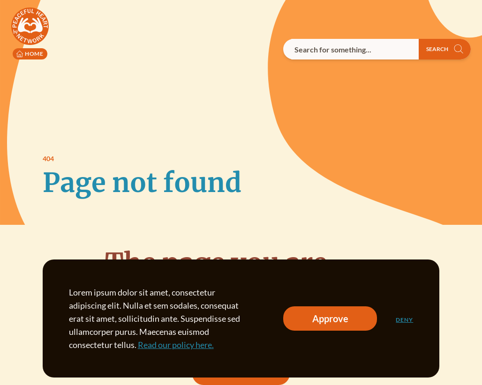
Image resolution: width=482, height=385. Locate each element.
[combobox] (351, 49)
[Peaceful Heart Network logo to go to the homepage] (30, 33)
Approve (330, 318)
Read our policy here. (176, 345)
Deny (404, 319)
